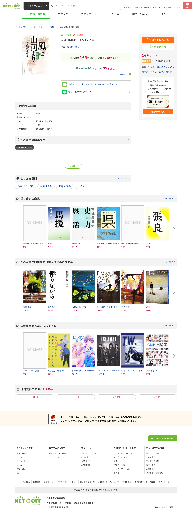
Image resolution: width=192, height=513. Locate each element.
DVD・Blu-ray (140, 14)
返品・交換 (64, 186)
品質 (19, 186)
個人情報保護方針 (87, 482)
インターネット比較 (122, 469)
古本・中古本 (37, 14)
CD (163, 14)
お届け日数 (46, 186)
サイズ (81, 186)
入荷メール (137, 7)
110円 (34, 397)
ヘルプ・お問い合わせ (123, 453)
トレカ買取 (150, 457)
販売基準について (165, 66)
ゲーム (115, 14)
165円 (75, 397)
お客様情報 (86, 465)
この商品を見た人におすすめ (98, 326)
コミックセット (89, 14)
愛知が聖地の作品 (24, 147)
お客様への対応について (108, 482)
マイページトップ (88, 453)
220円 (116, 397)
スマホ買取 (150, 465)
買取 (187, 7)
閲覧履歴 (167, 7)
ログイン (128, 7)
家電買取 (150, 469)
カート (177, 7)
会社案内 (26, 482)
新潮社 (39, 113)
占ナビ (116, 472)
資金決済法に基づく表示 (144, 482)
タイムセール (54, 457)
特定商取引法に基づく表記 (58, 506)
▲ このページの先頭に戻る (162, 438)
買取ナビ (117, 461)
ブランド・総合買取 (154, 472)
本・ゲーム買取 (152, 453)
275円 (157, 397)
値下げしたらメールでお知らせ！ (158, 72)
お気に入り (157, 7)
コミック (63, 14)
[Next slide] (174, 229)
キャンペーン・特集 (57, 453)
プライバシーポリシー (67, 482)
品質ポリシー (49, 482)
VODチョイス (119, 465)
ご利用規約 (126, 482)
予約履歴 (148, 7)
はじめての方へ (120, 457)
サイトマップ (164, 482)
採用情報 (37, 482)
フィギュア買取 (152, 461)
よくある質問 (75, 178)
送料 (31, 186)
